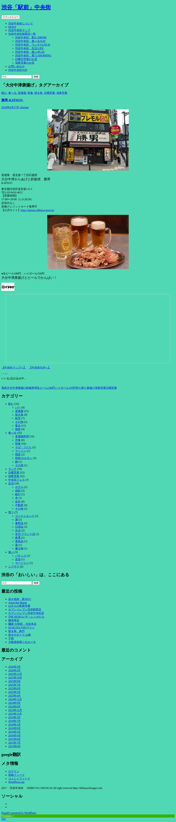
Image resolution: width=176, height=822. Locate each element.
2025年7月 (14, 684)
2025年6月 (14, 688)
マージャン (22, 562)
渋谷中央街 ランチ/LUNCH (32, 44)
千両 (11, 638)
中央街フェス (16, 479)
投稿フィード (16, 774)
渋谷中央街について (20, 23)
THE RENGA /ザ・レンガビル (26, 616)
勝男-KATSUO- (12, 100)
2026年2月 (14, 670)
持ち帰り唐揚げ (85, 387)
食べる (12, 92)
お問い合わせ (16, 66)
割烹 (18, 418)
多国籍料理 (22, 436)
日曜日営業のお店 (26, 59)
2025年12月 (15, 674)
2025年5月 (14, 692)
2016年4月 (14, 735)
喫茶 (18, 454)
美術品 (19, 541)
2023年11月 (15, 713)
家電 (18, 537)
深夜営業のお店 (24, 62)
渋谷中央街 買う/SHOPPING (33, 55)
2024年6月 (14, 706)
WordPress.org (16, 782)
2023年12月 (15, 710)
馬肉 (4, 387)
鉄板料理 (31, 387)
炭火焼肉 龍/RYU (19, 599)
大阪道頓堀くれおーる (22, 642)
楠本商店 (13, 620)
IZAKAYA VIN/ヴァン (21, 627)
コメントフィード (19, 778)
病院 (18, 490)
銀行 (18, 494)
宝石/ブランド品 (25, 534)
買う (11, 512)
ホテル (19, 487)
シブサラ (13, 566)
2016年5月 (14, 731)
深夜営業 (61, 92)
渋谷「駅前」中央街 (26, 7)
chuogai (24, 107)
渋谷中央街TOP (17, 70)
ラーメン (20, 450)
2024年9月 (14, 702)
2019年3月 (14, 717)
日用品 (19, 526)
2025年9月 (14, 681)
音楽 (18, 559)
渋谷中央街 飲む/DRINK (31, 37)
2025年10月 (15, 677)
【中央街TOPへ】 (40, 367)
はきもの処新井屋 (19, 605)
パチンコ (20, 555)
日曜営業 (49, 92)
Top (3, 819)
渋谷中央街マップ (19, 30)
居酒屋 (22, 92)
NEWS (12, 26)
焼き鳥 (38, 92)
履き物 (19, 548)
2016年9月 (14, 728)
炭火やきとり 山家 (19, 634)
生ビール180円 (46, 387)
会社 (18, 501)
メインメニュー (10, 17)
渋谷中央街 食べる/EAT (30, 41)
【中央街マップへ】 (13, 367)
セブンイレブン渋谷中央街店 (26, 613)
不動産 (19, 505)
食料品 (19, 523)
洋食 (18, 440)
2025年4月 (14, 695)
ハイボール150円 (65, 387)
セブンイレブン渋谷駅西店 (24, 609)
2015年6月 (14, 746)
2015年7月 (14, 742)
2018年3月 (14, 724)
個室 (18, 429)
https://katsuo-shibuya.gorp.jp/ (37, 210)
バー (18, 407)
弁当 (18, 530)
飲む (4, 92)
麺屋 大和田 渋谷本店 (22, 623)
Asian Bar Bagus (17, 602)
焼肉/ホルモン (23, 458)
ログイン (13, 771)
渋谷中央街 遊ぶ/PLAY (30, 51)
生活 (11, 483)
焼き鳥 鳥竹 (16, 631)
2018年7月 (14, 721)
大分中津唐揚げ (16, 387)
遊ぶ (11, 552)
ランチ (12, 468)
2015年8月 (14, 739)
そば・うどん (23, 447)
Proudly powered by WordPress (18, 812)
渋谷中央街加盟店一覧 (22, 33)
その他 (19, 421)
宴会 (18, 425)
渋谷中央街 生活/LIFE (29, 48)
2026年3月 (14, 666)
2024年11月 (15, 699)
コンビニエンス (24, 515)
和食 (30, 92)
